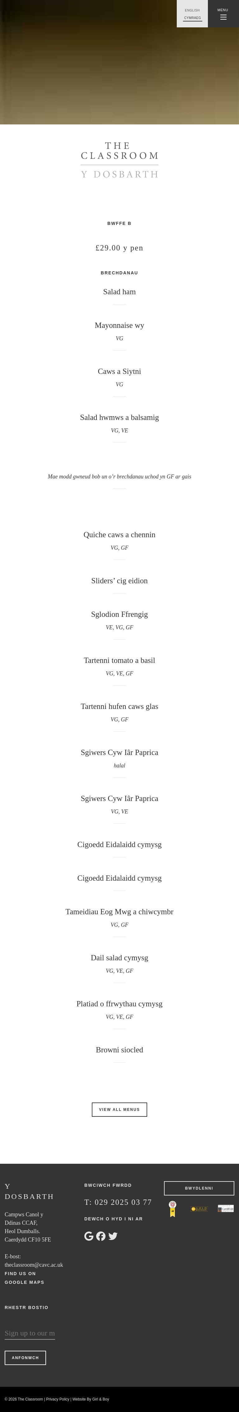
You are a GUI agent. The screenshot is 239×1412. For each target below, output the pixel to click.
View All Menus (119, 1109)
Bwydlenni (199, 1188)
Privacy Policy (57, 1399)
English (192, 10)
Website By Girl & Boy (91, 1399)
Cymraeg (192, 18)
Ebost (12, 1323)
